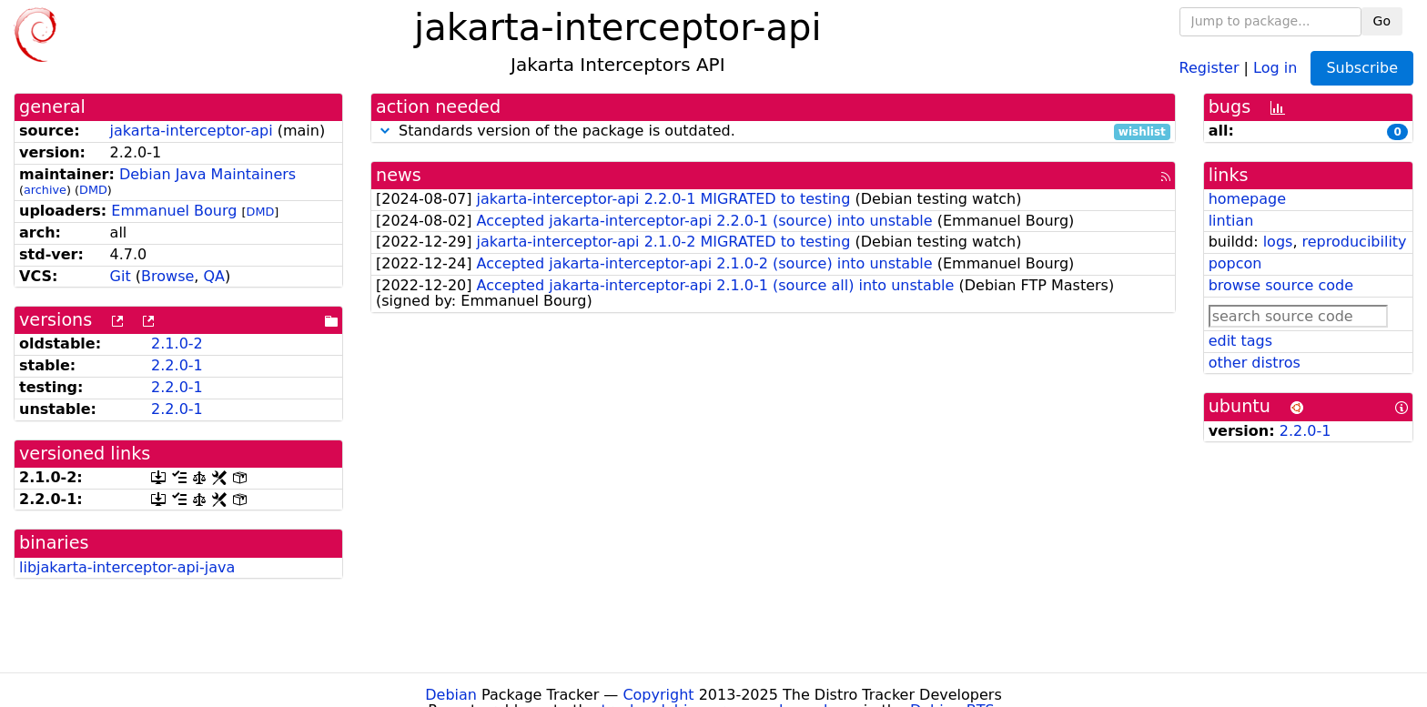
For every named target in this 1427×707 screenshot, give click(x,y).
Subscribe (1362, 67)
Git (120, 276)
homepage (1247, 198)
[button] (385, 130)
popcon (1235, 263)
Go (1382, 21)
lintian (1231, 220)
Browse (167, 276)
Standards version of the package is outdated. (773, 131)
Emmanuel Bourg (174, 210)
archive (45, 190)
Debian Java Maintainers (207, 174)
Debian (451, 694)
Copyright (657, 694)
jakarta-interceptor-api (191, 130)
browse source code (1281, 285)
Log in (1275, 67)
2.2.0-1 (177, 365)
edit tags (1240, 340)
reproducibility (1354, 241)
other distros (1254, 362)
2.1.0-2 (177, 343)
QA (214, 276)
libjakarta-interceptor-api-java (127, 567)
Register (1209, 67)
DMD (93, 190)
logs (1278, 241)
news (398, 175)
